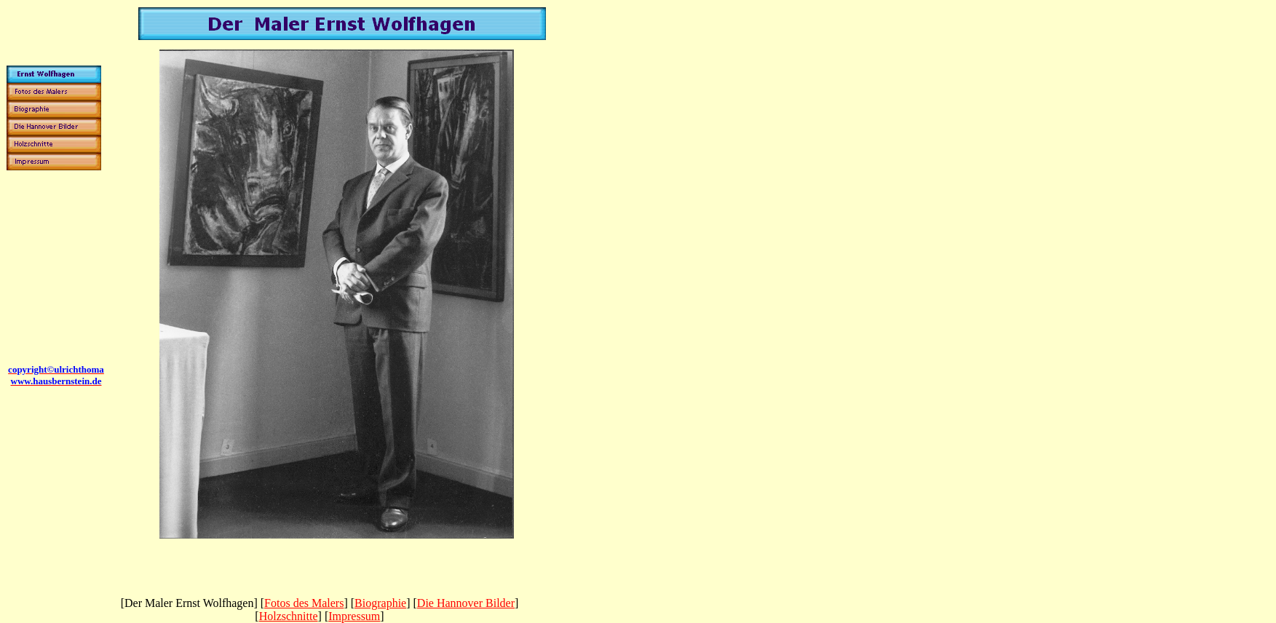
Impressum (354, 616)
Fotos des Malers (304, 603)
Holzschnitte (288, 616)
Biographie (380, 603)
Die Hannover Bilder (466, 603)
